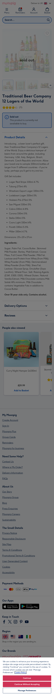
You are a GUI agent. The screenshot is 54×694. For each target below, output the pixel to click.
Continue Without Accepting (27, 684)
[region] (27, 675)
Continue (27, 678)
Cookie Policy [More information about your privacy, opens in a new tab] (20, 672)
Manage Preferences (27, 690)
